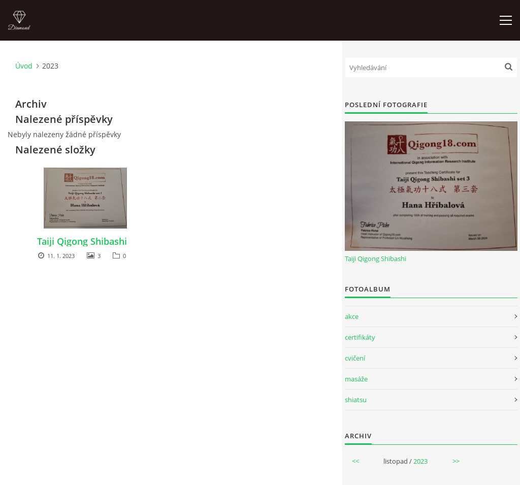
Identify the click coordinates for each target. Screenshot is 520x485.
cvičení (355, 358)
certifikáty (360, 337)
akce (352, 316)
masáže (356, 378)
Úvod (23, 66)
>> (456, 461)
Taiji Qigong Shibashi (82, 241)
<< (355, 461)
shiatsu (356, 399)
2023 (420, 461)
